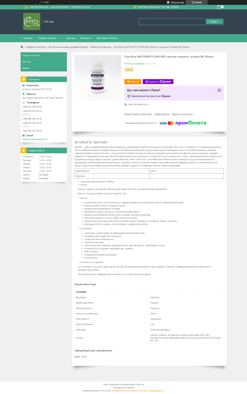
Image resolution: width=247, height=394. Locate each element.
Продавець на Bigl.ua (123, 387)
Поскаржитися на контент (124, 391)
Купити (135, 81)
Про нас (71, 38)
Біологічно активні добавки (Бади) (68, 47)
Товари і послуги (47, 38)
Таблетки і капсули (100, 47)
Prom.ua (140, 384)
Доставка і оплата (107, 38)
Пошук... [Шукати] (214, 21)
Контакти (86, 38)
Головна (28, 38)
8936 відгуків (177, 2)
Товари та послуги (35, 47)
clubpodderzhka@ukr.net (34, 139)
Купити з (160, 81)
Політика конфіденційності (151, 391)
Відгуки (26, 68)
